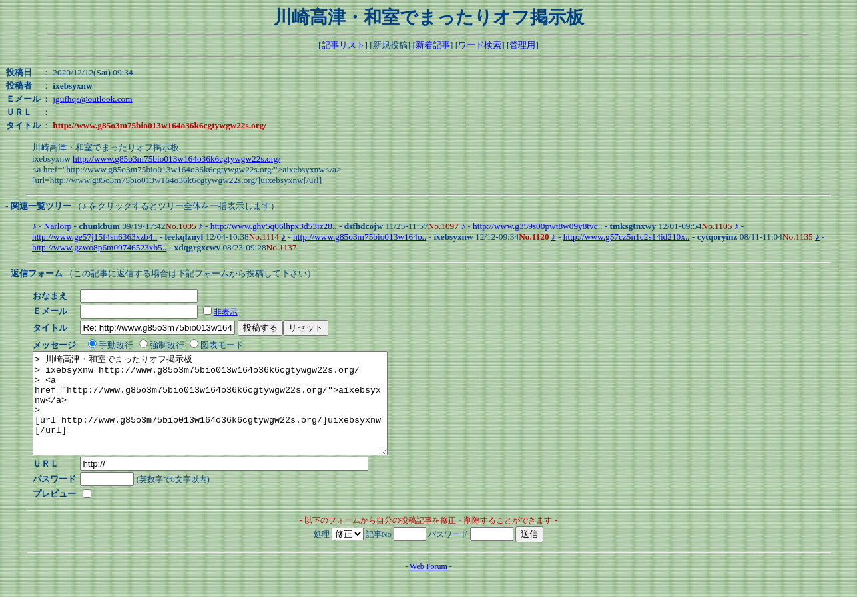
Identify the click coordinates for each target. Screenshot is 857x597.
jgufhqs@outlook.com (92, 99)
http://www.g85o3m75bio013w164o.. (359, 237)
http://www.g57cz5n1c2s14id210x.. (626, 237)
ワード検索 (479, 45)
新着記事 (433, 45)
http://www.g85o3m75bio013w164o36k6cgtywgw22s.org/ (176, 159)
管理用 (522, 45)
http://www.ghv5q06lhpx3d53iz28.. (273, 226)
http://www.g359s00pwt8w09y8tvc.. (537, 226)
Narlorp (57, 226)
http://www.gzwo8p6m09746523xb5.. (99, 247)
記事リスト (343, 45)
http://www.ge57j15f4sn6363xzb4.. (94, 237)
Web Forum (428, 586)
